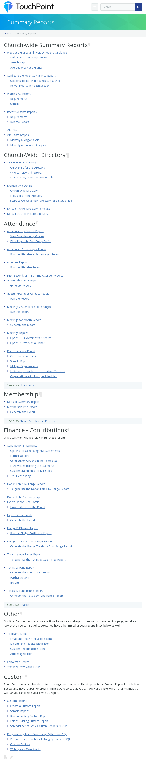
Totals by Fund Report (20, 567)
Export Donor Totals (19, 515)
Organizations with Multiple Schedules (33, 376)
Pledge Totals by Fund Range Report (29, 541)
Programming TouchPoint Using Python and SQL (37, 734)
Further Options (20, 455)
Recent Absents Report (21, 351)
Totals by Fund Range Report (25, 590)
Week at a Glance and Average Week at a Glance (37, 52)
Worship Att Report (19, 93)
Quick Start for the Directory (27, 167)
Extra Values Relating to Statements (32, 466)
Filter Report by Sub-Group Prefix (30, 241)
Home (8, 33)
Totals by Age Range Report (24, 554)
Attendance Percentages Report (26, 249)
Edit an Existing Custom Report (29, 721)
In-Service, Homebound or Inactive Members (37, 371)
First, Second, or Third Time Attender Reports (35, 275)
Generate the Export (22, 412)
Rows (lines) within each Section (30, 85)
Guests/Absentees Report (23, 280)
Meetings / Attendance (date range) (29, 307)
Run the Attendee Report (25, 267)
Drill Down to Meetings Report (29, 57)
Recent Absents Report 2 (22, 112)
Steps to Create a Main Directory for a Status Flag (41, 200)
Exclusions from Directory (26, 195)
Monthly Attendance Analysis (28, 145)
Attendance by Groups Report (25, 231)
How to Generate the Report (27, 507)
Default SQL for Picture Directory (27, 214)
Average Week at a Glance (26, 67)
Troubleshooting (20, 476)
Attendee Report (17, 262)
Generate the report (22, 325)
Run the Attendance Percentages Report (35, 254)
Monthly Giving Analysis (24, 140)
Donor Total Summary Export (25, 497)
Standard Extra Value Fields (23, 667)
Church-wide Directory (24, 190)
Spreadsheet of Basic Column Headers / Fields (38, 726)
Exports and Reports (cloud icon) (30, 643)
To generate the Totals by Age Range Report (38, 559)
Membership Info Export (22, 407)
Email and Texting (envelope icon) (31, 638)
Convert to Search (18, 662)
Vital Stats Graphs (18, 135)
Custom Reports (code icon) (27, 649)
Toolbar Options (17, 634)
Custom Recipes (20, 744)
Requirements (18, 99)
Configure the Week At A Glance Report (31, 75)
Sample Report (19, 62)
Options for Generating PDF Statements (35, 451)
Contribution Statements (22, 445)
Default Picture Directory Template (28, 208)
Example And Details (19, 185)
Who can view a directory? (26, 172)
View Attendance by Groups (27, 236)
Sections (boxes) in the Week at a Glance (35, 80)
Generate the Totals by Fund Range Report (36, 595)
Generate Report (20, 285)
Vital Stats (13, 130)
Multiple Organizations (24, 366)
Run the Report (19, 122)
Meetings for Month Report (24, 320)
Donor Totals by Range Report (26, 484)
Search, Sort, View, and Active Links (32, 177)
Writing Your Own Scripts (25, 749)
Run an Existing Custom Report (29, 716)
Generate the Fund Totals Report (30, 572)
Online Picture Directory (21, 162)
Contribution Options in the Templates (33, 460)
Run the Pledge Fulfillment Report (31, 533)
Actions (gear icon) (21, 654)
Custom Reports (17, 701)
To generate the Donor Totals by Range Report (39, 489)
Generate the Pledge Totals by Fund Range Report (41, 546)
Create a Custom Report (25, 706)
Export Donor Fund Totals (23, 502)
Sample (14, 104)
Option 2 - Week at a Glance (27, 343)
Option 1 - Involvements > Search (30, 338)
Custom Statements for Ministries (31, 471)
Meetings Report (17, 333)
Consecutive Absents (23, 356)
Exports (15, 582)
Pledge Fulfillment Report (22, 528)
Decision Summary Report (23, 402)
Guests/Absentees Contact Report (28, 293)
